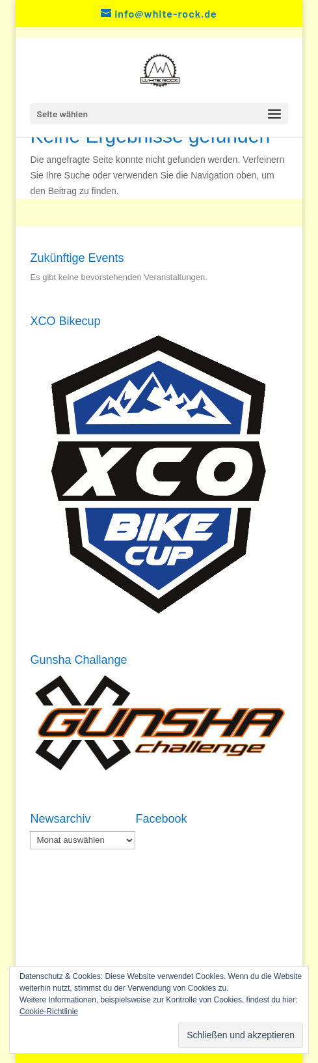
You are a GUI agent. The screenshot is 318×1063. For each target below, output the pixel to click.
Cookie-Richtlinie (49, 1011)
